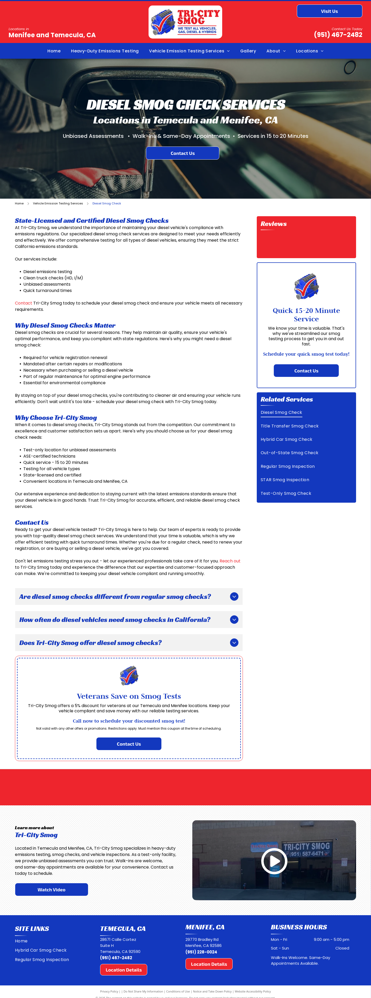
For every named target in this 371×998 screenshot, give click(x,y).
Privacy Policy (109, 991)
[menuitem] (54, 50)
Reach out (230, 561)
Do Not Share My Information (143, 991)
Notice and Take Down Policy (212, 991)
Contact (23, 303)
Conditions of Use (178, 991)
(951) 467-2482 (338, 34)
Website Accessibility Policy (253, 991)
